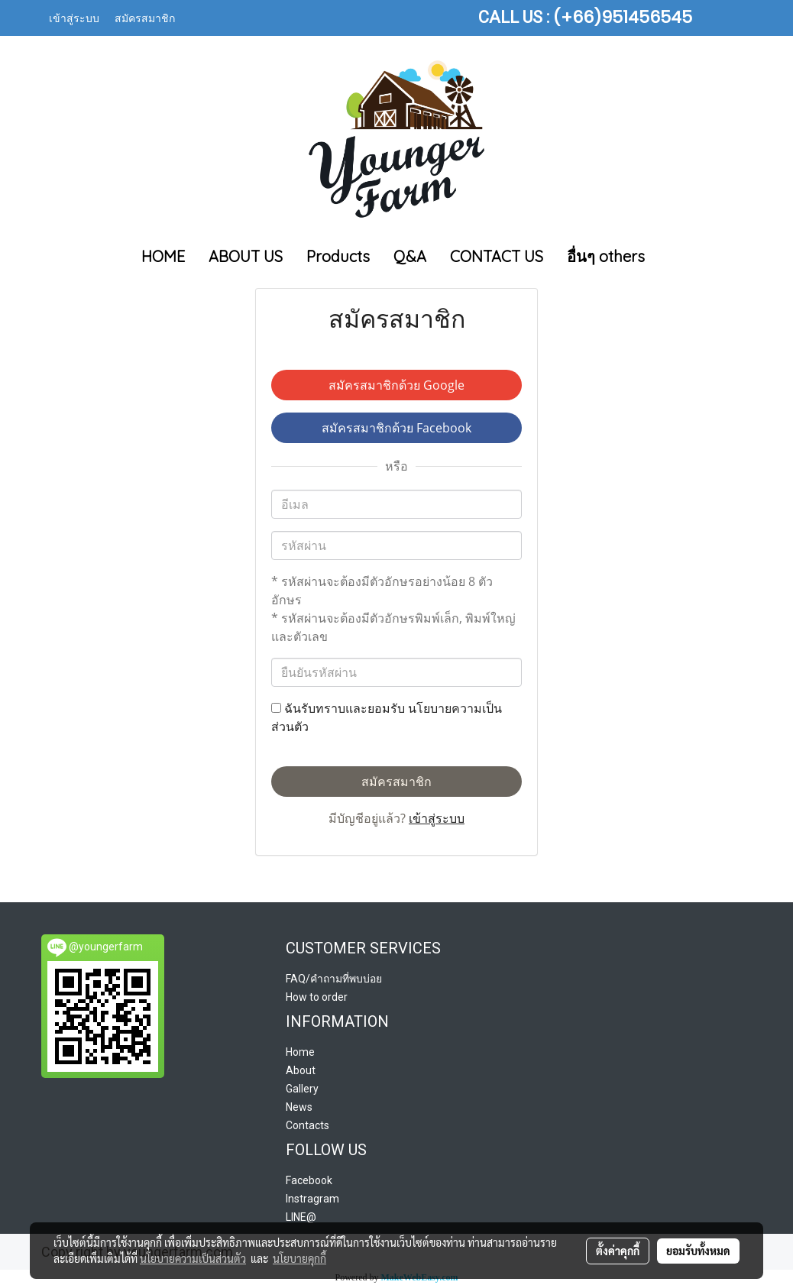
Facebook (309, 1180)
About (301, 1070)
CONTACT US (496, 256)
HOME (163, 256)
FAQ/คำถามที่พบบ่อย (334, 979)
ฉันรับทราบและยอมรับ (386, 717)
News (299, 1107)
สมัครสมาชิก (145, 17)
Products (338, 256)
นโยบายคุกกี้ (299, 1258)
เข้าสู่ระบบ (74, 17)
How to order (317, 997)
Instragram (312, 1199)
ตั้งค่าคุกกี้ (617, 1250)
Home (300, 1052)
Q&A (409, 256)
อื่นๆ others (606, 256)
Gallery (302, 1089)
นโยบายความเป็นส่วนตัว (193, 1258)
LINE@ (301, 1217)
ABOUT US (246, 256)
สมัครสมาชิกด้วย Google (396, 385)
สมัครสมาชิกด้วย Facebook (396, 427)
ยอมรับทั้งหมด (698, 1250)
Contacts (307, 1125)
